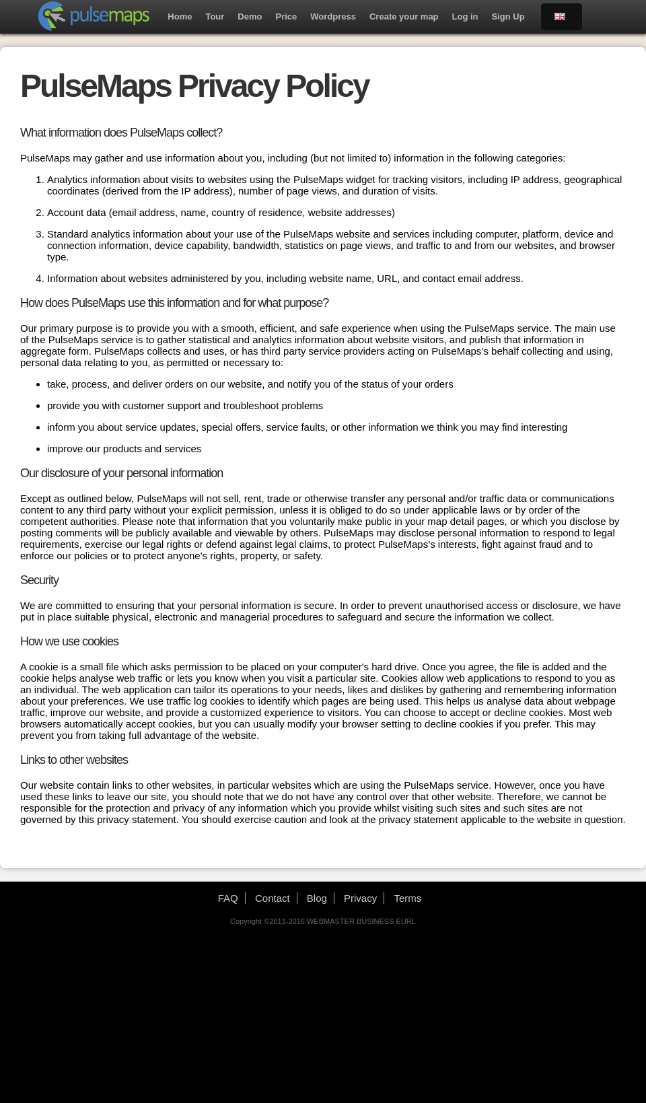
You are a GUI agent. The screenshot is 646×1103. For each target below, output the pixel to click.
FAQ (228, 898)
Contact (272, 898)
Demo (250, 16)
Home (180, 16)
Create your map (404, 16)
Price (286, 16)
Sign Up (508, 16)
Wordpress (333, 16)
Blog (317, 898)
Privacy (360, 898)
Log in (465, 16)
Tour (214, 16)
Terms (407, 898)
